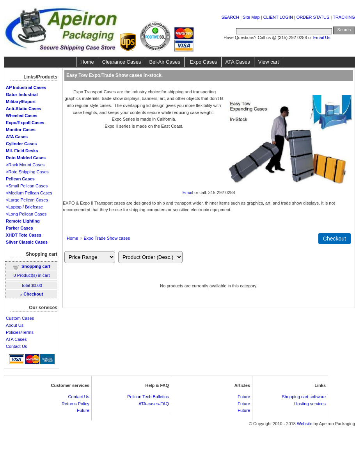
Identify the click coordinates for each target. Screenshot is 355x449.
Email (188, 192)
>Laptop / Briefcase (24, 207)
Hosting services (310, 403)
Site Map (251, 17)
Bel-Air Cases (164, 62)
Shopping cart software (304, 396)
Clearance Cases (121, 62)
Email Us (321, 37)
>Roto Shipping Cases (27, 171)
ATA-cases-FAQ (153, 403)
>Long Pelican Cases (26, 214)
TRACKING (344, 17)
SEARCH (230, 17)
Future (83, 410)
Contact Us (16, 346)
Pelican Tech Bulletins (148, 396)
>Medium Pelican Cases (29, 193)
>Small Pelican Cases (27, 186)
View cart (268, 62)
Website (304, 423)
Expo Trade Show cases (107, 238)
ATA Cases (237, 62)
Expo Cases (202, 62)
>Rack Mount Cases (25, 164)
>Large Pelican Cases (27, 200)
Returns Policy (75, 403)
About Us (14, 325)
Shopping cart (35, 266)
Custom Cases (20, 318)
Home (87, 62)
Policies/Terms (20, 332)
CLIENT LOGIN (278, 17)
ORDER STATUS (313, 17)
